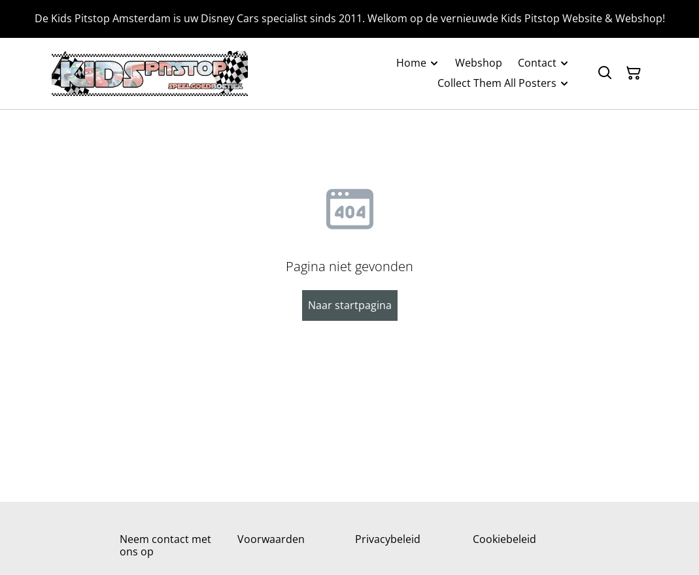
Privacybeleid (387, 539)
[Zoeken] (604, 73)
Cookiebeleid (504, 539)
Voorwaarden (271, 539)
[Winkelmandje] (633, 73)
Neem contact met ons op (165, 545)
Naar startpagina (350, 305)
